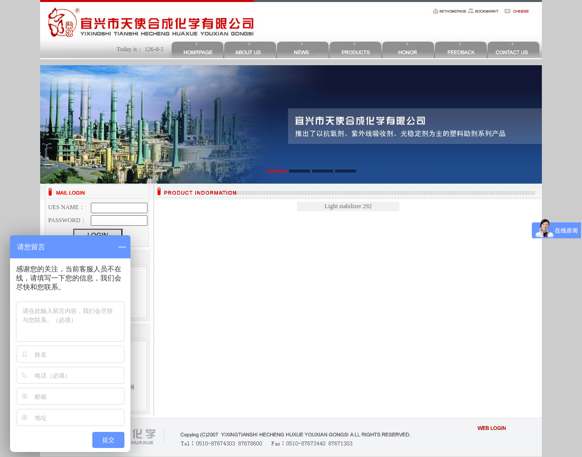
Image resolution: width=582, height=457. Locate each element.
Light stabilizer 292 (348, 206)
